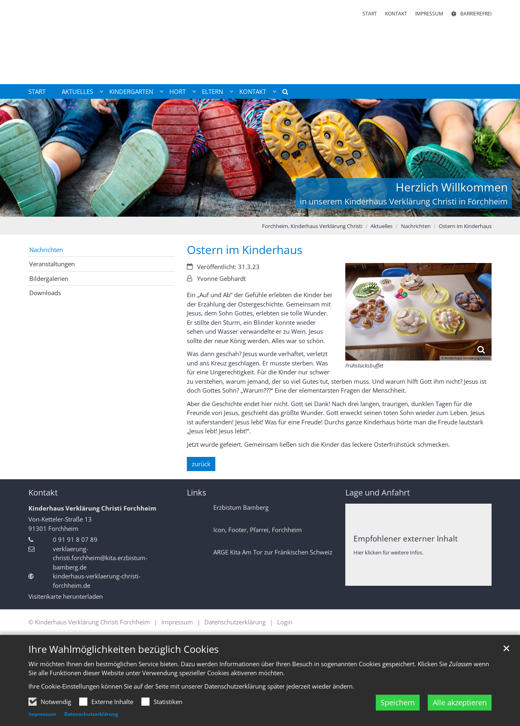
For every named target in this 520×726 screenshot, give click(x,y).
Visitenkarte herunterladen (65, 596)
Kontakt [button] (252, 91)
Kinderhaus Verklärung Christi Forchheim (92, 508)
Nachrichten (416, 226)
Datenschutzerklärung (91, 714)
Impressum (42, 714)
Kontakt (43, 492)
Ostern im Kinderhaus (465, 226)
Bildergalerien (48, 278)
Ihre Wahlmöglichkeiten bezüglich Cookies (123, 649)
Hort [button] (177, 91)
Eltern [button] (212, 91)
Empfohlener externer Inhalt (405, 538)
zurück (201, 464)
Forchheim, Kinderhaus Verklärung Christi (312, 226)
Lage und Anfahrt (377, 492)
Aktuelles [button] (77, 91)
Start (37, 91)
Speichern (398, 702)
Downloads (45, 293)
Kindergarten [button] (131, 91)
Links (196, 492)
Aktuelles (381, 226)
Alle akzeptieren (460, 702)
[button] (282, 93)
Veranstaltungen (52, 264)
